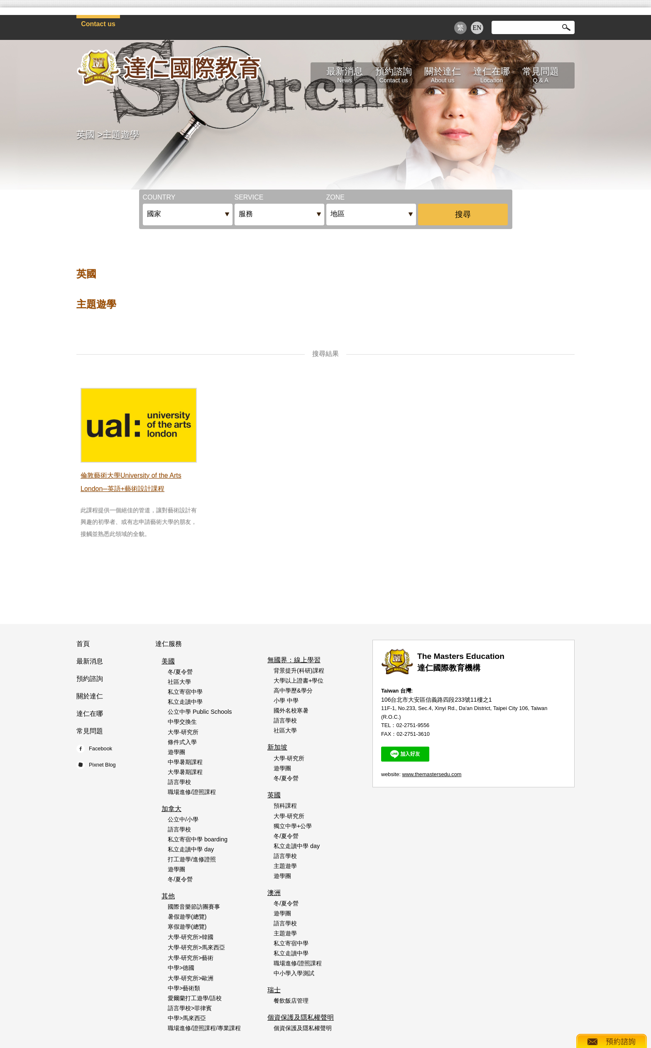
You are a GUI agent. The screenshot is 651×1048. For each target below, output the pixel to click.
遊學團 (176, 752)
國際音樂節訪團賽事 (194, 906)
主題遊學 (121, 134)
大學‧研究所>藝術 (190, 957)
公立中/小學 (183, 819)
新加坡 (277, 747)
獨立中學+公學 (293, 826)
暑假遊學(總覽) (187, 916)
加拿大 (171, 808)
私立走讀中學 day (191, 849)
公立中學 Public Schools (200, 711)
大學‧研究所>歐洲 (190, 978)
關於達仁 (89, 696)
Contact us (98, 23)
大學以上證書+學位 (298, 680)
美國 (168, 661)
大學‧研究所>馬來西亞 (196, 947)
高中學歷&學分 (293, 690)
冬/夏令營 (180, 671)
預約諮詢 (89, 678)
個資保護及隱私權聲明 (300, 1017)
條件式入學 (182, 742)
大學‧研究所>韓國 (190, 937)
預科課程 (285, 805)
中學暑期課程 (185, 762)
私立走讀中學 (185, 701)
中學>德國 (181, 967)
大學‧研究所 (183, 732)
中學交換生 (182, 721)
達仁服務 (168, 643)
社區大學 (179, 681)
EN (476, 27)
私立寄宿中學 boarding (198, 839)
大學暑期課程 (185, 772)
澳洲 (274, 892)
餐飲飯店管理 (291, 1000)
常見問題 (89, 731)
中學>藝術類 (184, 988)
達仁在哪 (89, 713)
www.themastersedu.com (432, 774)
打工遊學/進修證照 (192, 859)
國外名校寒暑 (291, 710)
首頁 (83, 643)
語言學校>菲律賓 (190, 1008)
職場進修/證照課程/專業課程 (204, 1028)
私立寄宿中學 (185, 691)
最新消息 (89, 661)
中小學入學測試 (294, 973)
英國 (85, 134)
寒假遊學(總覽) (187, 926)
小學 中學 (286, 700)
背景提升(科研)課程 (299, 670)
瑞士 (274, 990)
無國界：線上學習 (294, 659)
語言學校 (179, 782)
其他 (168, 896)
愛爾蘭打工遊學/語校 (195, 998)
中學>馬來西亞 (187, 1018)
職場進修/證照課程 (192, 792)
